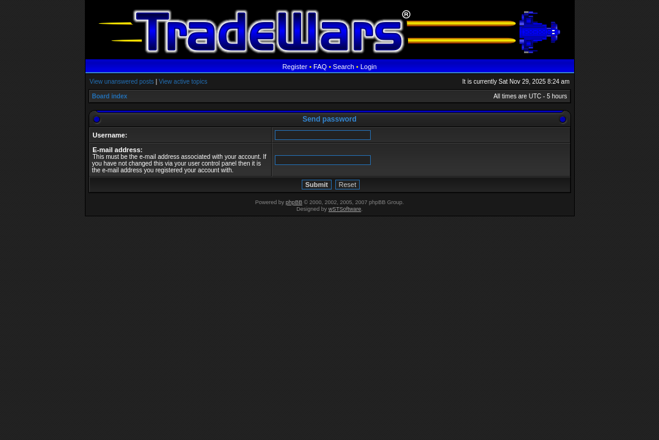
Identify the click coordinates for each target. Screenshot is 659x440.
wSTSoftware (345, 209)
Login (368, 66)
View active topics (183, 81)
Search (343, 66)
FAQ (320, 66)
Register (294, 66)
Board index (110, 96)
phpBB (294, 202)
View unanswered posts (122, 81)
